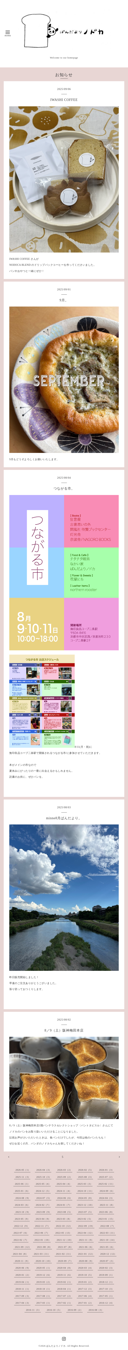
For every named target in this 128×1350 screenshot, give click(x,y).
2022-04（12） (86, 1233)
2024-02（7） (43, 1205)
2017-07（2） (64, 1296)
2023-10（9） (23, 1212)
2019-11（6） (64, 1275)
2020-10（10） (44, 1261)
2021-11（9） (86, 1240)
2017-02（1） (64, 1303)
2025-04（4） (64, 1184)
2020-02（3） (106, 1268)
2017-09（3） (23, 1296)
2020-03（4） (85, 1268)
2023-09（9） (43, 1212)
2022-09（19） (86, 1226)
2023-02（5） (85, 1219)
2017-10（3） (106, 1289)
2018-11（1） (23, 1289)
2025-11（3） (23, 1177)
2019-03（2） (43, 1282)
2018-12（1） (106, 1282)
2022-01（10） (43, 1240)
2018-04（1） (64, 1289)
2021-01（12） (86, 1254)
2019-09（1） (106, 1275)
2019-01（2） (85, 1282)
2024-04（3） (106, 1198)
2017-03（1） (43, 1303)
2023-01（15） (106, 1219)
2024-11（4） (64, 1191)
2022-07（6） (21, 1233)
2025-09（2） (64, 1177)
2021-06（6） (86, 1247)
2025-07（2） (106, 1177)
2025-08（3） (85, 1177)
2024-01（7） (64, 1205)
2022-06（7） (42, 1233)
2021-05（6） (107, 1247)
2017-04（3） (23, 1303)
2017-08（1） (43, 1296)
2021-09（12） (23, 1247)
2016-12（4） (106, 1303)
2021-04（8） (20, 1254)
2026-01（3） (106, 1170)
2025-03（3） (85, 1184)
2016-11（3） (33, 1310)
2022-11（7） (42, 1226)
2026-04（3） (43, 1170)
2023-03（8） (64, 1219)
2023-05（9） (22, 1219)
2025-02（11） (106, 1184)
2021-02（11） (64, 1254)
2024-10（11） (86, 1191)
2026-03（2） (64, 1170)
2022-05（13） (63, 1233)
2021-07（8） (65, 1247)
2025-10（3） (43, 1177)
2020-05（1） (43, 1268)
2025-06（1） (22, 1184)
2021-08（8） (44, 1247)
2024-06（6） (64, 1198)
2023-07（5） (85, 1212)
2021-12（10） (65, 1240)
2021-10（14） (108, 1240)
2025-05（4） (43, 1184)
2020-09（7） (65, 1261)
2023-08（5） (64, 1212)
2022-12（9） (21, 1226)
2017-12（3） (85, 1289)
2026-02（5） (85, 1170)
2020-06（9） (23, 1268)
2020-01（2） (23, 1275)
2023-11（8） (107, 1205)
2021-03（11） (42, 1254)
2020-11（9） (22, 1261)
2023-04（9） (43, 1219)
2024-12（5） (43, 1191)
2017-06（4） (85, 1296)
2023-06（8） (106, 1212)
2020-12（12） (108, 1254)
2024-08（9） (23, 1198)
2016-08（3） (96, 1310)
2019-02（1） (64, 1282)
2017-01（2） (85, 1303)
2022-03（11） (108, 1233)
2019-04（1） (23, 1282)
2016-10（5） (54, 1310)
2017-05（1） (106, 1296)
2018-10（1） (43, 1289)
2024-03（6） (22, 1205)
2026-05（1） (23, 1170)
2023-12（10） (86, 1205)
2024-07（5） (43, 1198)
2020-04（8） (64, 1268)
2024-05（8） (85, 1198)
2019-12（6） (43, 1275)
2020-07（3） (107, 1261)
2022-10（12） (64, 1226)
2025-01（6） (22, 1191)
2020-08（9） (86, 1261)
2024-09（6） (107, 1191)
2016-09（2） (75, 1310)
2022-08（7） (107, 1226)
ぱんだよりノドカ (56, 1346)
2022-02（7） (21, 1240)
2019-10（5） (85, 1275)
